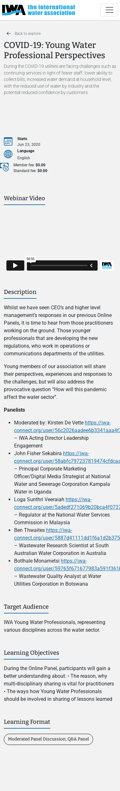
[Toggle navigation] (109, 10)
